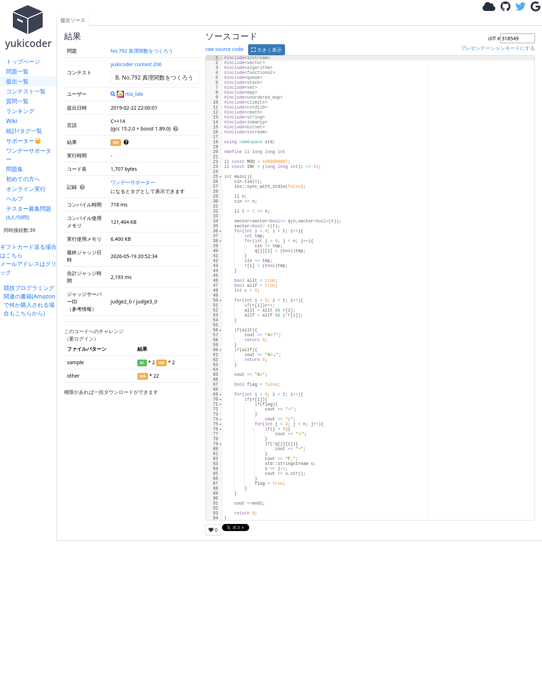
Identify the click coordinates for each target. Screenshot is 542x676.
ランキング (20, 111)
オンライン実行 (26, 189)
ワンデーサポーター (28, 155)
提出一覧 (17, 81)
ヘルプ (14, 199)
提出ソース (73, 20)
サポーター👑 (23, 141)
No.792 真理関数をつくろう (141, 50)
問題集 (14, 169)
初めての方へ (23, 179)
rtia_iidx (130, 94)
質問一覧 (17, 101)
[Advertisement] (30, 423)
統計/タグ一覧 (24, 131)
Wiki (11, 121)
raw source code (224, 49)
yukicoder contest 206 (135, 64)
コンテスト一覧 (26, 91)
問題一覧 (17, 71)
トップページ (23, 61)
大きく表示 (266, 49)
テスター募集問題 (28, 213)
